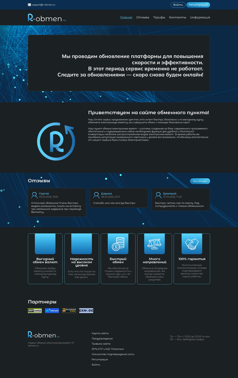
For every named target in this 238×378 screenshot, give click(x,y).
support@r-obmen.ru (43, 4)
